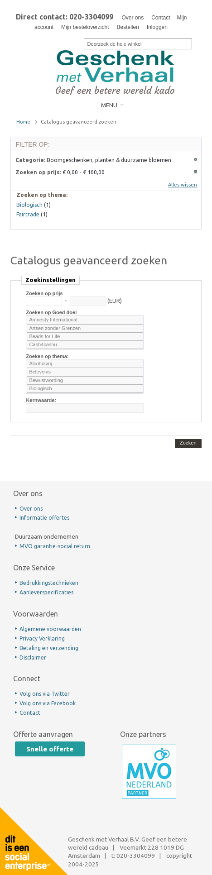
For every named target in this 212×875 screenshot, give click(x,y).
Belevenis (85, 372)
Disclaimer (32, 657)
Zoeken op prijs (44, 293)
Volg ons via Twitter (44, 694)
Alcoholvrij (85, 364)
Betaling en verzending (48, 648)
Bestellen (127, 27)
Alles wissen (182, 184)
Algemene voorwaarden (50, 629)
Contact (160, 17)
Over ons (132, 17)
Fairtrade (27, 214)
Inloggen (157, 27)
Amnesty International (85, 320)
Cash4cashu (85, 345)
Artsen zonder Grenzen (85, 329)
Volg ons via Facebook (47, 703)
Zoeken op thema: (47, 356)
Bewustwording (85, 381)
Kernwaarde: (41, 400)
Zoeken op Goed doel (51, 312)
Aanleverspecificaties (46, 592)
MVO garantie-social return (54, 546)
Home (23, 121)
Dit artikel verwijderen (195, 160)
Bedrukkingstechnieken (48, 583)
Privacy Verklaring (42, 638)
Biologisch (85, 389)
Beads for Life (85, 337)
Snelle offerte (49, 749)
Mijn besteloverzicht (85, 27)
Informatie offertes (44, 518)
